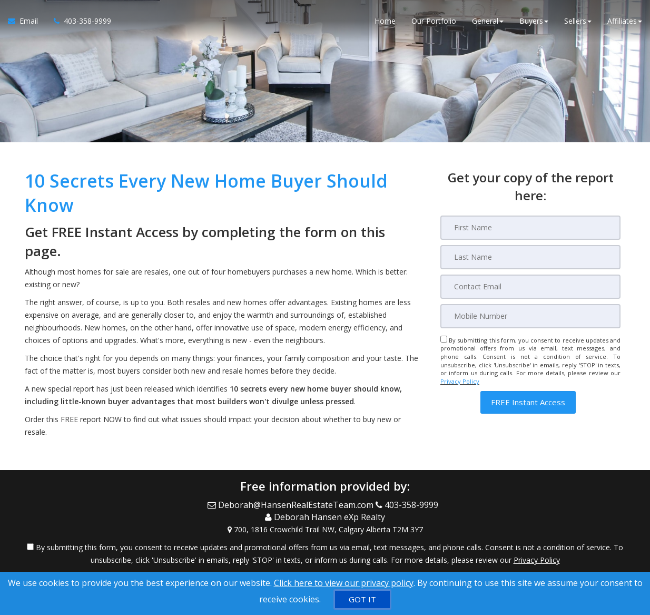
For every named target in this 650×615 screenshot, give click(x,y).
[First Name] (530, 228)
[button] (528, 402)
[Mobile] (530, 316)
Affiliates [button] (624, 21)
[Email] (530, 287)
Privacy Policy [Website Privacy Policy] (459, 381)
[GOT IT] (362, 599)
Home (385, 21)
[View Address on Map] (325, 529)
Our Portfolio (433, 21)
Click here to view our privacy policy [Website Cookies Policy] (343, 583)
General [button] (488, 21)
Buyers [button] (533, 21)
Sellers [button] (578, 21)
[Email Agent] (27, 21)
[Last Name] (530, 257)
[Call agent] (78, 21)
